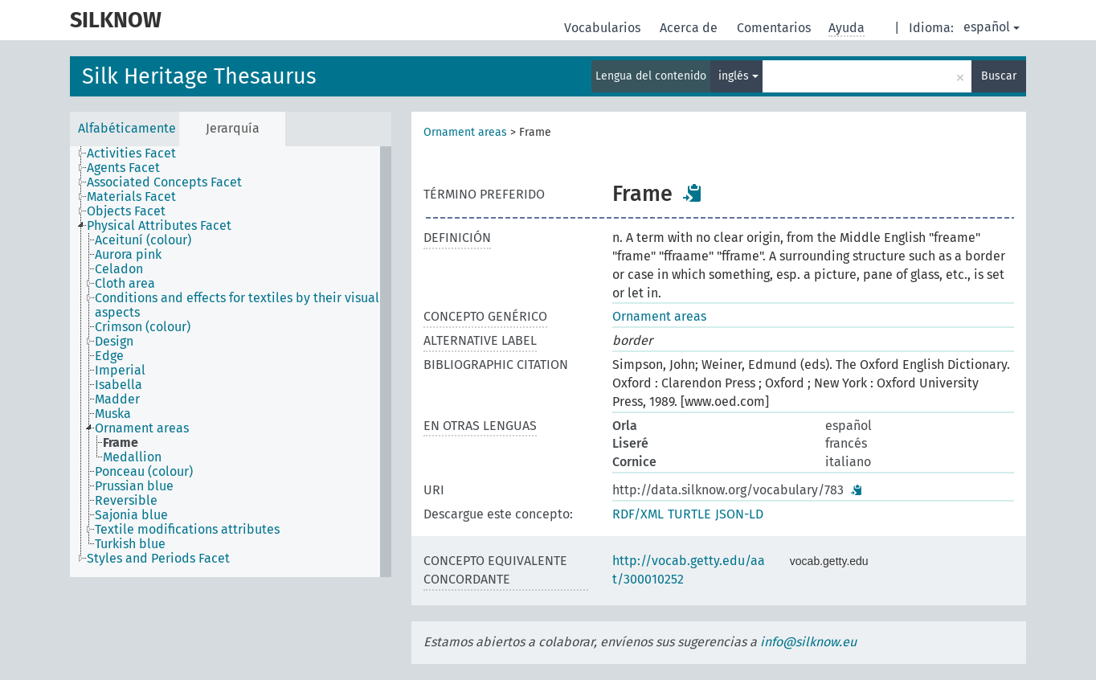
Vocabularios (604, 27)
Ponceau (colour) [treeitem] (144, 472)
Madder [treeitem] (117, 399)
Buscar (998, 76)
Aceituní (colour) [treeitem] (143, 240)
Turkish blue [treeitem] (130, 544)
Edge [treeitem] (109, 356)
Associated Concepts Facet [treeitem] (164, 182)
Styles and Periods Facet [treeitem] (158, 558)
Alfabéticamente (127, 128)
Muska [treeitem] (113, 414)
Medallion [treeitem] (132, 457)
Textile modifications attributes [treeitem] (187, 529)
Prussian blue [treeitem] (134, 486)
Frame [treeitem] (120, 443)
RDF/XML (638, 514)
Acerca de (690, 27)
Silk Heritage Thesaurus (199, 76)
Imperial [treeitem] (120, 370)
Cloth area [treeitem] (125, 284)
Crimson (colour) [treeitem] (142, 327)
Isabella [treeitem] (118, 385)
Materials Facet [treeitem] (131, 197)
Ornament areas (465, 132)
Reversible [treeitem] (126, 501)
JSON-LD (739, 514)
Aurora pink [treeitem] (128, 255)
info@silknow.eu (808, 641)
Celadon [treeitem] (119, 269)
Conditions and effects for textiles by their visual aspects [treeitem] (237, 305)
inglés (738, 76)
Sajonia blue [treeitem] (131, 515)
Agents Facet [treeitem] (123, 168)
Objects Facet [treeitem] (126, 211)
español (991, 27)
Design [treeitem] (114, 341)
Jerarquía (233, 128)
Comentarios (775, 27)
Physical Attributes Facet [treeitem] (159, 226)
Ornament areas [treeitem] (142, 428)
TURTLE (689, 514)
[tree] (230, 361)
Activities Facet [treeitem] (131, 153)
